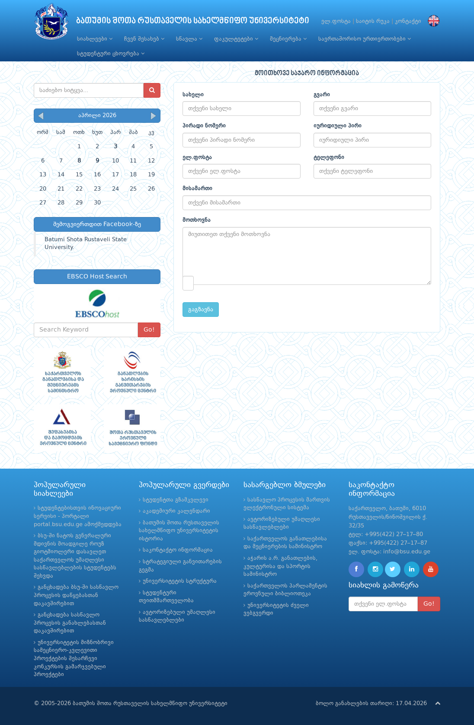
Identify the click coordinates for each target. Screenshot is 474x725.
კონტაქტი (408, 21)
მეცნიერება (288, 39)
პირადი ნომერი (204, 126)
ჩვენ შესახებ (144, 39)
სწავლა (189, 39)
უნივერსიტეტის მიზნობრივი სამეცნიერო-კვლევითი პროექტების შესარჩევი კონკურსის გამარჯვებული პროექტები (74, 658)
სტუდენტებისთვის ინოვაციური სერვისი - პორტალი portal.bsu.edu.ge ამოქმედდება (78, 516)
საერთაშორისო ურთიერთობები (364, 39)
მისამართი (197, 189)
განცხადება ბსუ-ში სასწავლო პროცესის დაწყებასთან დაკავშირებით (76, 595)
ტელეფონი (329, 157)
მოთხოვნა (197, 220)
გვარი (322, 95)
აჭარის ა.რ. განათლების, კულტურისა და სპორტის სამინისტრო (280, 566)
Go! (149, 330)
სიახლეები (94, 39)
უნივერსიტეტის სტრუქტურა (180, 581)
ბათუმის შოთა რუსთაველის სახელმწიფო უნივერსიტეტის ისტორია (179, 531)
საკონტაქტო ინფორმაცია (178, 550)
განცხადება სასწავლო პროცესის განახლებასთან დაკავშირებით (70, 623)
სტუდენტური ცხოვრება (110, 54)
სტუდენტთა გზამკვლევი (175, 500)
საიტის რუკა (373, 21)
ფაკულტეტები (236, 39)
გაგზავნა (200, 310)
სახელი (193, 95)
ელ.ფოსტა (336, 21)
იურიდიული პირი (338, 126)
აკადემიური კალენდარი (176, 511)
